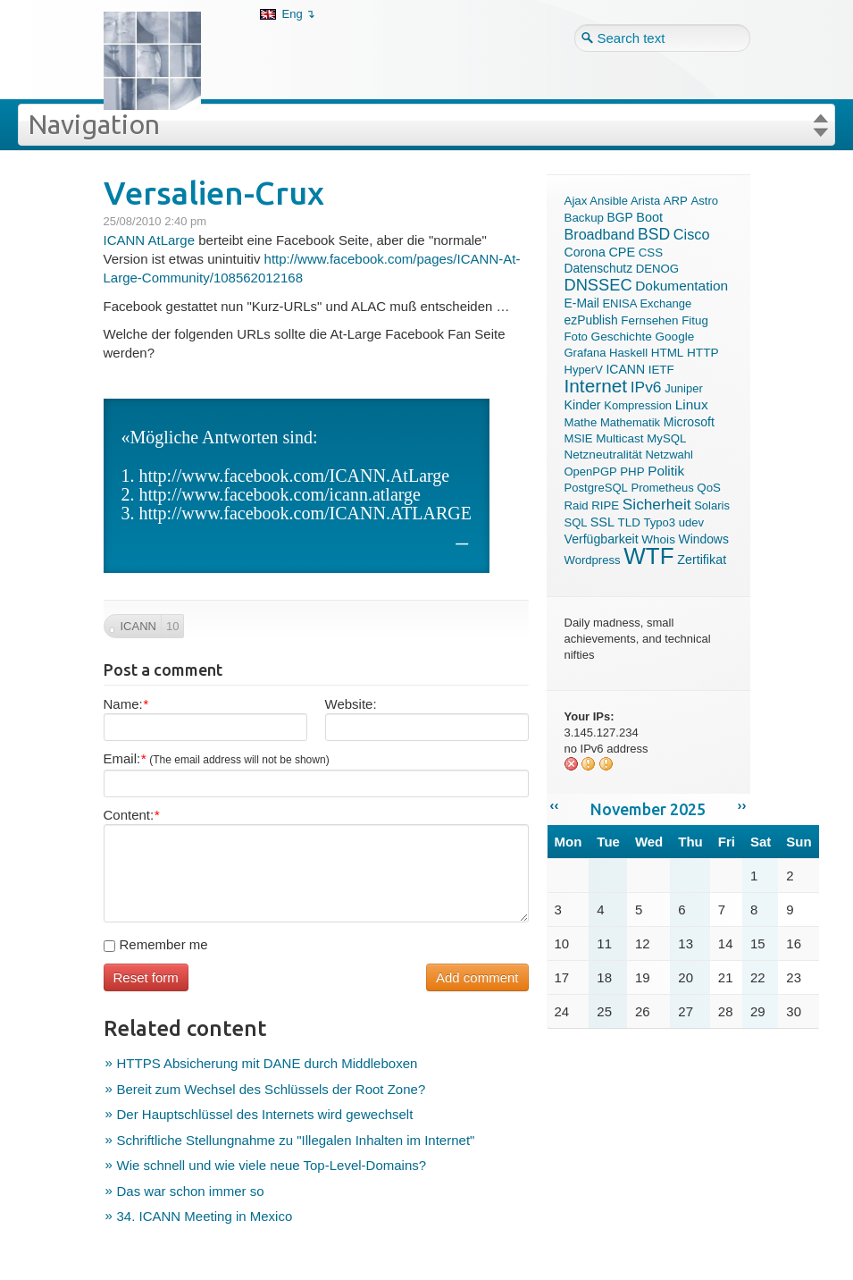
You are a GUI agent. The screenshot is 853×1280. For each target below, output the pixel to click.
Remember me (156, 944)
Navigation (94, 124)
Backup (584, 217)
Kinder (582, 405)
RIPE (605, 505)
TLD (629, 522)
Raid (576, 505)
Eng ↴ (299, 14)
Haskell (628, 352)
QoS (709, 487)
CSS (651, 252)
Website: (351, 704)
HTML (667, 352)
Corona (585, 252)
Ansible (609, 200)
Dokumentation (681, 285)
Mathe (581, 422)
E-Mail (581, 303)
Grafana (585, 352)
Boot (649, 217)
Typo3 (659, 522)
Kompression (638, 405)
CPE (621, 252)
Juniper (684, 388)
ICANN (625, 369)
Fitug (695, 320)
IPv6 (646, 387)
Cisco (691, 234)
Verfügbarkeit (601, 539)
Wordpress (592, 560)
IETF (661, 369)
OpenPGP (590, 471)
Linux (691, 404)
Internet (596, 385)
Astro (705, 200)
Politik (666, 470)
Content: (132, 814)
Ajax (576, 200)
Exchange (665, 303)
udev (691, 522)
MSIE (578, 438)
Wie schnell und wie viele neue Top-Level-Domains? (272, 1165)
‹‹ (554, 805)
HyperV (583, 369)
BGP (620, 217)
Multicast (619, 438)
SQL (576, 522)
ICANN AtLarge (150, 240)
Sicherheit (657, 504)
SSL (602, 522)
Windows (704, 539)
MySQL (666, 438)
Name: (126, 704)
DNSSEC (598, 284)
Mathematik (630, 422)
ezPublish (591, 320)
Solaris (712, 505)
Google (675, 336)
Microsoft (689, 422)
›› (742, 805)
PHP (632, 471)
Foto (576, 336)
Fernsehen (649, 320)
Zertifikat (701, 559)
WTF (648, 556)
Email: (217, 758)
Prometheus (662, 487)
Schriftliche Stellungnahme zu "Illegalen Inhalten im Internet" (296, 1140)
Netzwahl (668, 454)
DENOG (657, 268)
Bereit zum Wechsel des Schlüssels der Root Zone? (271, 1089)
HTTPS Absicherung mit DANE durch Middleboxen (267, 1063)
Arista (645, 200)
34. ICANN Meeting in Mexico (205, 1216)
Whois (658, 539)
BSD (654, 234)
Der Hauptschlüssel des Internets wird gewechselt (265, 1114)
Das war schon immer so (190, 1191)
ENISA (619, 303)
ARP (676, 200)
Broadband (599, 234)
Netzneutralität (603, 454)
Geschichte (621, 336)
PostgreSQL (596, 487)
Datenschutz (598, 268)
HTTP (703, 352)
